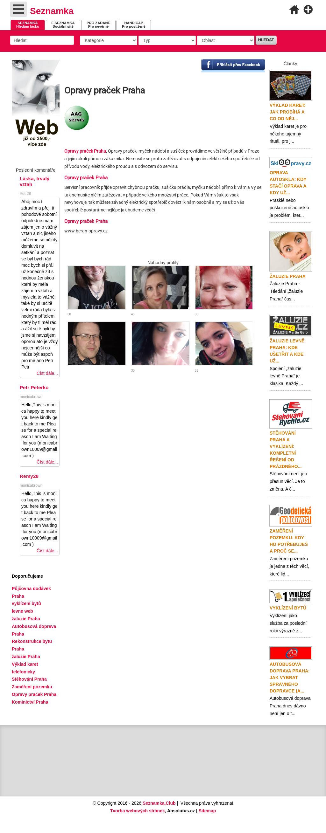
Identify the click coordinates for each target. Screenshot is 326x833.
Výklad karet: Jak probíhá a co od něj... (288, 112)
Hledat (266, 40)
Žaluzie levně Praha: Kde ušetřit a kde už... (287, 350)
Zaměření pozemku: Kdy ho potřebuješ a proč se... (289, 541)
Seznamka (52, 11)
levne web (22, 611)
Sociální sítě (62, 24)
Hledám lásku (27, 24)
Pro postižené (133, 24)
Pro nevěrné (98, 24)
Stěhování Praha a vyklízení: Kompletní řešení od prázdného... (285, 449)
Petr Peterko (34, 387)
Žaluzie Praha (288, 276)
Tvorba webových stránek (137, 810)
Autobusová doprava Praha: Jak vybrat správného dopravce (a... (290, 677)
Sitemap (207, 810)
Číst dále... (47, 373)
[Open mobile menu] (18, 9)
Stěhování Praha (29, 679)
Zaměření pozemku (32, 686)
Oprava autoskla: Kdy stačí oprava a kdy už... (288, 182)
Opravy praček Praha (85, 151)
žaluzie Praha (26, 656)
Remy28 (29, 476)
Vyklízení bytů (288, 607)
